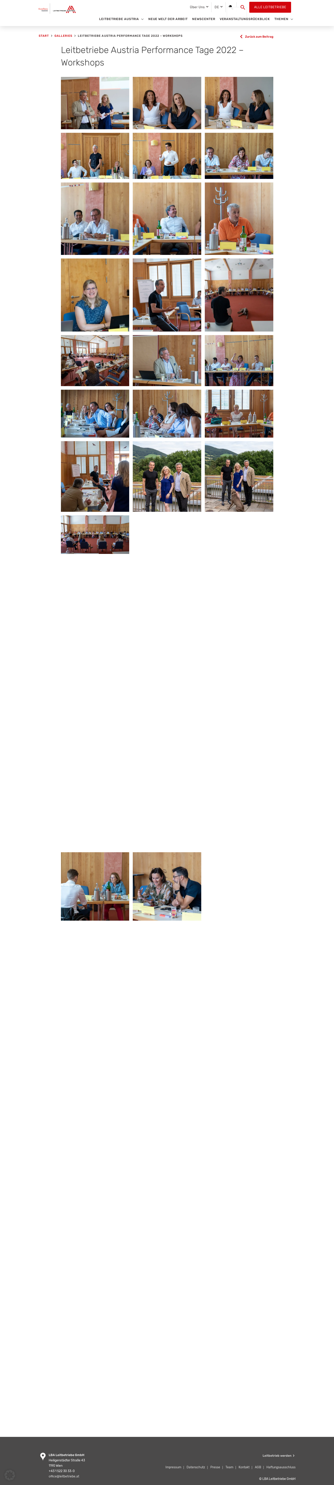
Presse (215, 1467)
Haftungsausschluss (281, 1467)
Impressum (173, 1467)
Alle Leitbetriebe (270, 7)
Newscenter (203, 19)
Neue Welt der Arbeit (168, 19)
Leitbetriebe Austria (119, 19)
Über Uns (197, 7)
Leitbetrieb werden (277, 1456)
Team (229, 1467)
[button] (243, 7)
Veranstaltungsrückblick (245, 19)
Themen (281, 19)
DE (217, 7)
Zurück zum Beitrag (258, 37)
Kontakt (244, 1467)
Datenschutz (196, 1467)
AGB (258, 1467)
